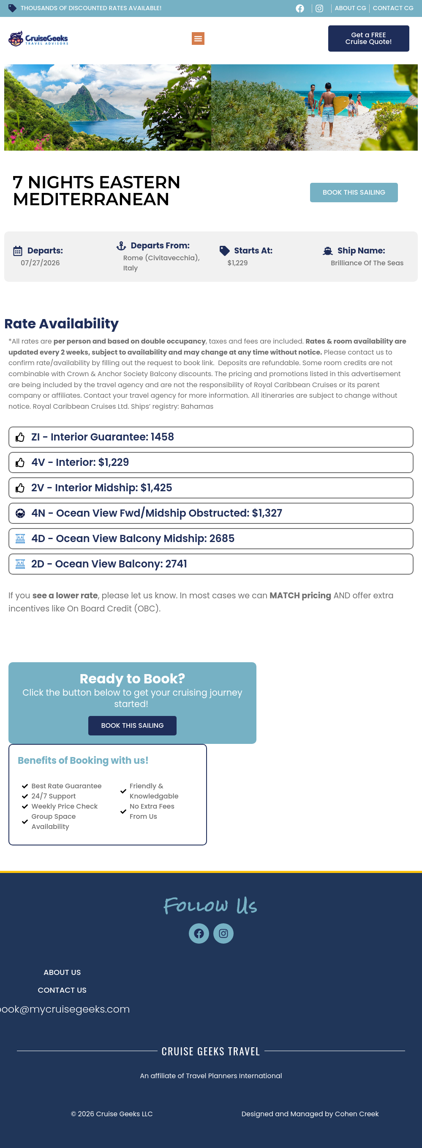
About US (62, 972)
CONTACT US (62, 990)
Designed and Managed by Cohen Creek (310, 1114)
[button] (198, 38)
